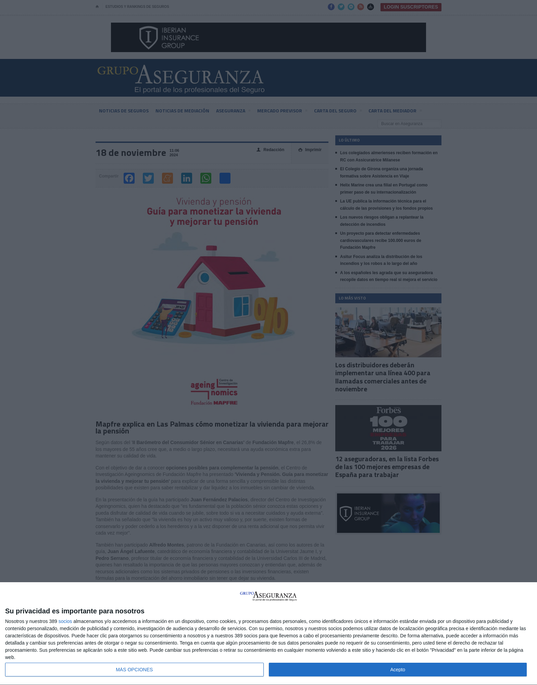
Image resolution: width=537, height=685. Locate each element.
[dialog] (268, 634)
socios (65, 621)
